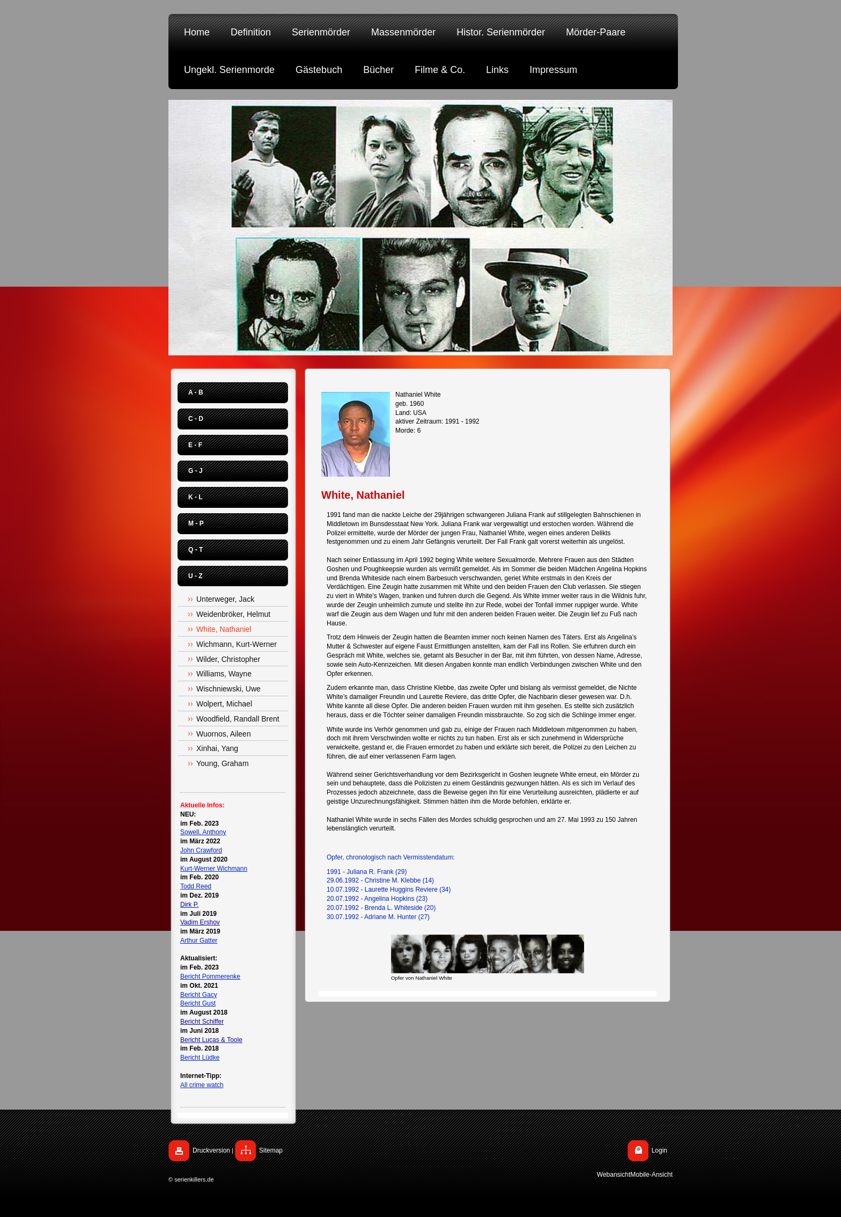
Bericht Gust (198, 1003)
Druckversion (211, 1150)
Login (659, 1150)
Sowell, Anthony (203, 832)
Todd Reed (195, 886)
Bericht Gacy (198, 995)
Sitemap (271, 1150)
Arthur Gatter (198, 940)
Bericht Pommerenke (210, 976)
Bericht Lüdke (199, 1057)
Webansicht (613, 1174)
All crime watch (202, 1085)
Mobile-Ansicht (651, 1174)
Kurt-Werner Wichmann (213, 868)
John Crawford (201, 850)
